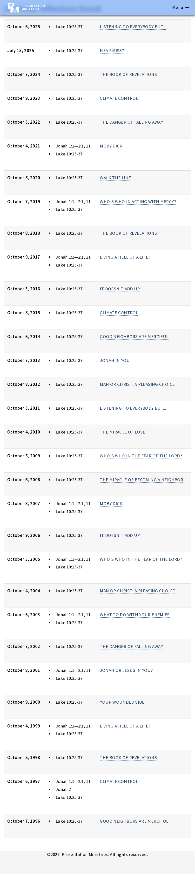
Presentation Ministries (33, 7)
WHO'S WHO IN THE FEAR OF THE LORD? (141, 456)
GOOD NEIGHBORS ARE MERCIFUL (134, 336)
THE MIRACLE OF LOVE (122, 432)
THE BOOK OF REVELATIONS (128, 74)
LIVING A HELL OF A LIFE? (125, 257)
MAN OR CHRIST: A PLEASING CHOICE (137, 384)
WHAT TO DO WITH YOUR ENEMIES (134, 614)
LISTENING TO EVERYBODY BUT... (133, 26)
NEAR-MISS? (112, 50)
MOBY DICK (111, 146)
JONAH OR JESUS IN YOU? (126, 670)
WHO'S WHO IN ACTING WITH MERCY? (138, 201)
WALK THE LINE (115, 177)
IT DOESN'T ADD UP (120, 289)
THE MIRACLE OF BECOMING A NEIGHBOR (141, 479)
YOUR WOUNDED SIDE (122, 702)
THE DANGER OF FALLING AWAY (131, 122)
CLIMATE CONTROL (119, 98)
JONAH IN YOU (114, 360)
